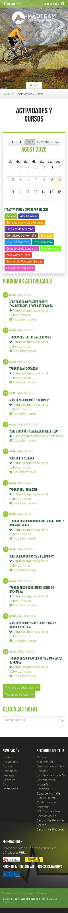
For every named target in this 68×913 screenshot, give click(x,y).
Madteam (8, 94)
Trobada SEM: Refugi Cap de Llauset (30, 337)
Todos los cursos (19, 694)
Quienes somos (10, 893)
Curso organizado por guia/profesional (36, 436)
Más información (22, 319)
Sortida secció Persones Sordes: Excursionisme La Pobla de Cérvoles (31, 304)
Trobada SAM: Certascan (23, 368)
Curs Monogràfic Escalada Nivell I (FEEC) (34, 431)
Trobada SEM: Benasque (23, 490)
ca (18, 4)
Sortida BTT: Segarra (21, 458)
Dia (55, 142)
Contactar (42, 893)
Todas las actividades (21, 687)
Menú (34, 85)
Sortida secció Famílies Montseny (29, 400)
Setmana (43, 142)
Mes (30, 142)
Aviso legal (27, 893)
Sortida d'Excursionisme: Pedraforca (31, 556)
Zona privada (51, 3)
